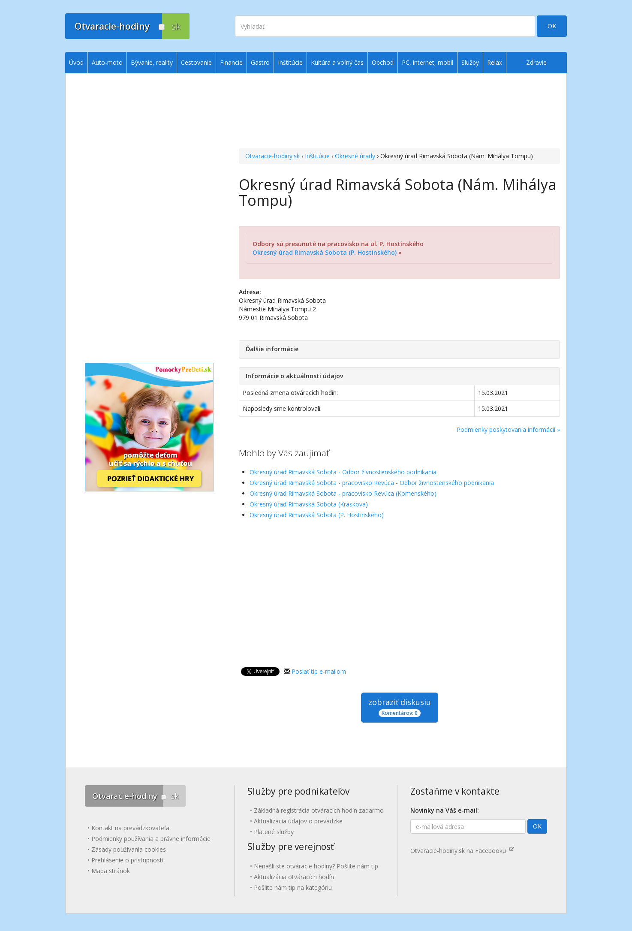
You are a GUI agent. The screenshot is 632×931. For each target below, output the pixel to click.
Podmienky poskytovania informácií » (508, 429)
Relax (494, 62)
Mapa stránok (110, 871)
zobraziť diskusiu (399, 707)
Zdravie (536, 62)
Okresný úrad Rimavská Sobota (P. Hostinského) (325, 252)
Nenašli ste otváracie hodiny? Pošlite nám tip (316, 866)
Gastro (260, 62)
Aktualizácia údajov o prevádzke (298, 821)
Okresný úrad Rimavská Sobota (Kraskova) (309, 504)
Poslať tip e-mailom (319, 671)
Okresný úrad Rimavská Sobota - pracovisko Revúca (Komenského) (343, 493)
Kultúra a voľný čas (337, 62)
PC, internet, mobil (427, 62)
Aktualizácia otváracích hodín (294, 877)
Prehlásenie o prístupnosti (127, 860)
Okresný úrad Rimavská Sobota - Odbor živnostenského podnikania (343, 472)
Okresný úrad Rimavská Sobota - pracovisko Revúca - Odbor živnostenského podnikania (372, 483)
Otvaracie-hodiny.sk (272, 156)
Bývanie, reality (152, 62)
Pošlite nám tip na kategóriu (293, 887)
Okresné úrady (355, 156)
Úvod (76, 62)
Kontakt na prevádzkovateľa (130, 828)
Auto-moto (107, 62)
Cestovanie (196, 62)
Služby (470, 62)
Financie (231, 62)
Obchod (383, 62)
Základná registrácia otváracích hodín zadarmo (319, 810)
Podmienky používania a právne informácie (151, 839)
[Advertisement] (399, 112)
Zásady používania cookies (128, 849)
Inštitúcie (317, 156)
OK (552, 26)
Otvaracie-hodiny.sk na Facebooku (462, 851)
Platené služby (274, 832)
